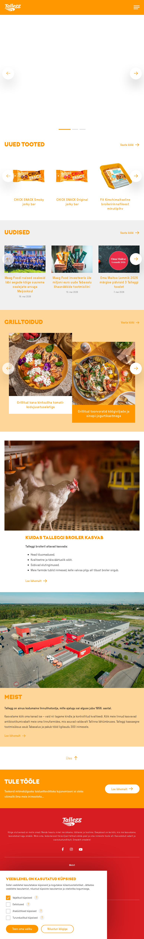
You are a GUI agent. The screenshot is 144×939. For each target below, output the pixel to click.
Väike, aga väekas (72, 864)
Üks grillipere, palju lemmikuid (72, 857)
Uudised (72, 834)
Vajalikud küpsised (22, 898)
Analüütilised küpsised (24, 911)
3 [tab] (82, 71)
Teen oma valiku (22, 928)
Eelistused (18, 904)
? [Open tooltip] (36, 897)
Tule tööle (72, 814)
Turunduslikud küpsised (25, 918)
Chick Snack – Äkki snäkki (72, 870)
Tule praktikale (72, 821)
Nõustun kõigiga (58, 928)
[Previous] (8, 45)
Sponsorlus (72, 828)
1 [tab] (65, 71)
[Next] (136, 45)
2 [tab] (75, 71)
